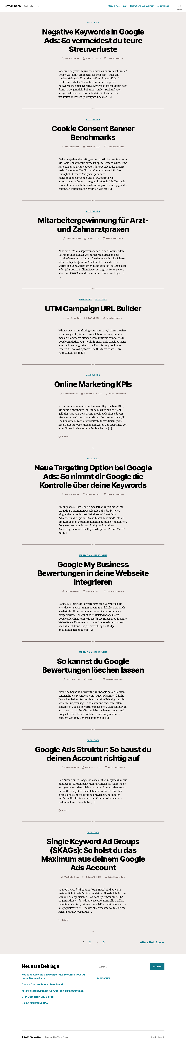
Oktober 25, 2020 (93, 767)
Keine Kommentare (116, 58)
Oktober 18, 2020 (93, 877)
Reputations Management (141, 6)
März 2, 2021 (93, 679)
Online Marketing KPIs (93, 384)
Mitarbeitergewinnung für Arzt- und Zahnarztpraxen (93, 225)
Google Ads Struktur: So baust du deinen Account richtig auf (93, 754)
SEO (125, 6)
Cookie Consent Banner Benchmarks (93, 133)
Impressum (103, 978)
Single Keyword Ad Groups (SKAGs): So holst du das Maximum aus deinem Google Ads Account (93, 854)
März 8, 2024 (93, 238)
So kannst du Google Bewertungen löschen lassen (93, 665)
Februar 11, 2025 (93, 58)
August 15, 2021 (93, 591)
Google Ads (114, 6)
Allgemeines (163, 6)
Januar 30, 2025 (93, 146)
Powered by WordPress (56, 1037)
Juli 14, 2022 (93, 318)
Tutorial (65, 437)
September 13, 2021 (93, 393)
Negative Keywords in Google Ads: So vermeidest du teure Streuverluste (93, 40)
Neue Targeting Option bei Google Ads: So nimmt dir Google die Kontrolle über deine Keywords (93, 476)
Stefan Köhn (13, 6)
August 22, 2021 (93, 494)
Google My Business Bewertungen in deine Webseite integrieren (93, 573)
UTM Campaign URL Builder (93, 308)
